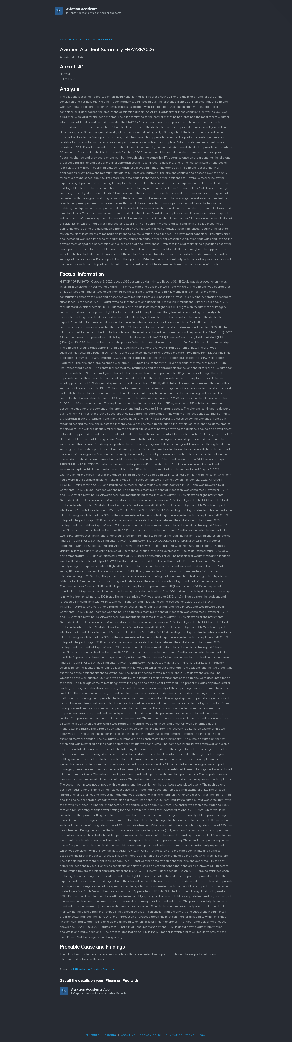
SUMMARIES (174, 1035)
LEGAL (202, 1035)
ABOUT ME (128, 1035)
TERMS (190, 1035)
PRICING (110, 1035)
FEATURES (93, 1035)
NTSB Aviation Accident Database (93, 969)
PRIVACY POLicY (151, 1035)
